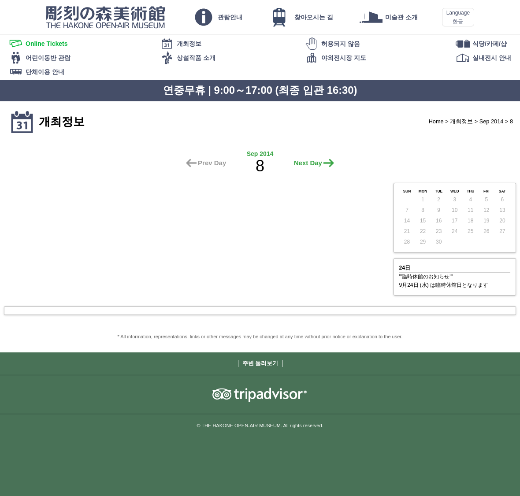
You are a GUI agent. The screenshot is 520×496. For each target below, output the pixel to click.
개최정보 (461, 121)
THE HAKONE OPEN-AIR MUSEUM (105, 17)
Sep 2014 (491, 121)
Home (436, 121)
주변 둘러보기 (260, 363)
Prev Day (212, 163)
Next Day (308, 163)
